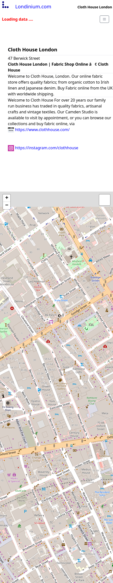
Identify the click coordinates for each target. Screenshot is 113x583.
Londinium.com (26, 6)
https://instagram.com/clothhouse (43, 147)
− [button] (6, 205)
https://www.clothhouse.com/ (39, 129)
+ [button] (6, 198)
